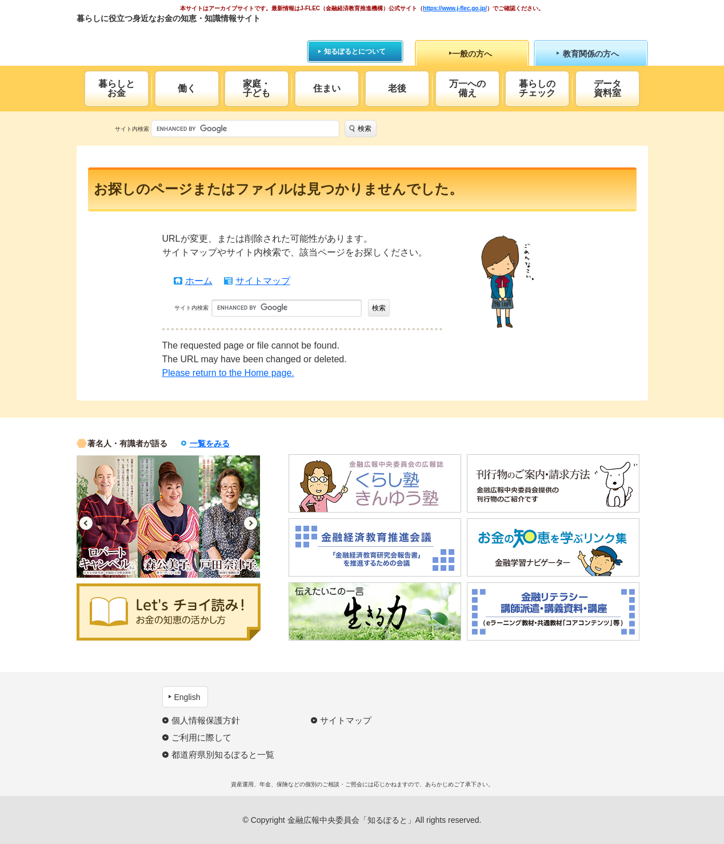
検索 (364, 129)
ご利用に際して (201, 737)
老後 (397, 88)
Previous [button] (86, 523)
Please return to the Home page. (228, 373)
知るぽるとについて (355, 51)
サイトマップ (262, 281)
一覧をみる (210, 443)
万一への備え (467, 88)
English (187, 697)
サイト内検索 (132, 129)
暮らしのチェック (537, 88)
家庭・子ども (256, 88)
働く (187, 88)
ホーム (199, 281)
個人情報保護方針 (205, 720)
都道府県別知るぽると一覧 (222, 754)
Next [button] (250, 523)
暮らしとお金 (116, 88)
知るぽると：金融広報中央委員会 (181, 38)
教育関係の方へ (591, 53)
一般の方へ (472, 53)
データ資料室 (607, 88)
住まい (327, 88)
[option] (107, 516)
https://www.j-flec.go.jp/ (455, 8)
